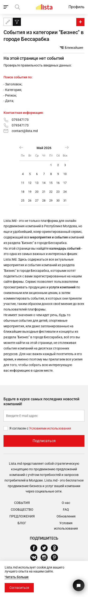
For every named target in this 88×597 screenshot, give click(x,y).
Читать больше (17, 577)
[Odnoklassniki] (56, 548)
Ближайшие (71, 47)
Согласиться (19, 588)
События (22, 503)
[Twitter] (46, 548)
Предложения (22, 516)
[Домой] (44, 7)
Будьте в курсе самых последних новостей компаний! (41, 401)
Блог (22, 523)
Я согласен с (19, 428)
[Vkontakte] (35, 557)
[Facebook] (35, 548)
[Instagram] (46, 557)
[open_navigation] (6, 7)
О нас (66, 503)
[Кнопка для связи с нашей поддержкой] (78, 585)
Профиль (76, 7)
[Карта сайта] (8, 22)
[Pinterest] (56, 557)
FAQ (66, 509)
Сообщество (22, 509)
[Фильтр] (17, 22)
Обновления (66, 516)
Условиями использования (50, 428)
